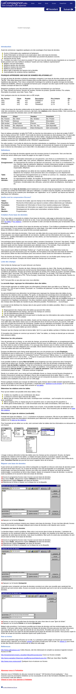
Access (54, 3)
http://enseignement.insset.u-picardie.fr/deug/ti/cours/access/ (21, 655)
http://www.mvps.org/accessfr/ (11, 661)
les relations (17, 221)
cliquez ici (63, 641)
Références (5, 647)
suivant (29, 641)
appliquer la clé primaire (54, 383)
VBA (71, 3)
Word (39, 3)
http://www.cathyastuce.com (10, 650)
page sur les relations (18, 420)
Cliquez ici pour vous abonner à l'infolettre (16, 679)
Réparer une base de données (13, 464)
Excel (46, 3)
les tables (7, 221)
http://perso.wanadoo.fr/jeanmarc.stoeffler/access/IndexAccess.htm (24, 658)
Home (32, 3)
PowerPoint (63, 3)
